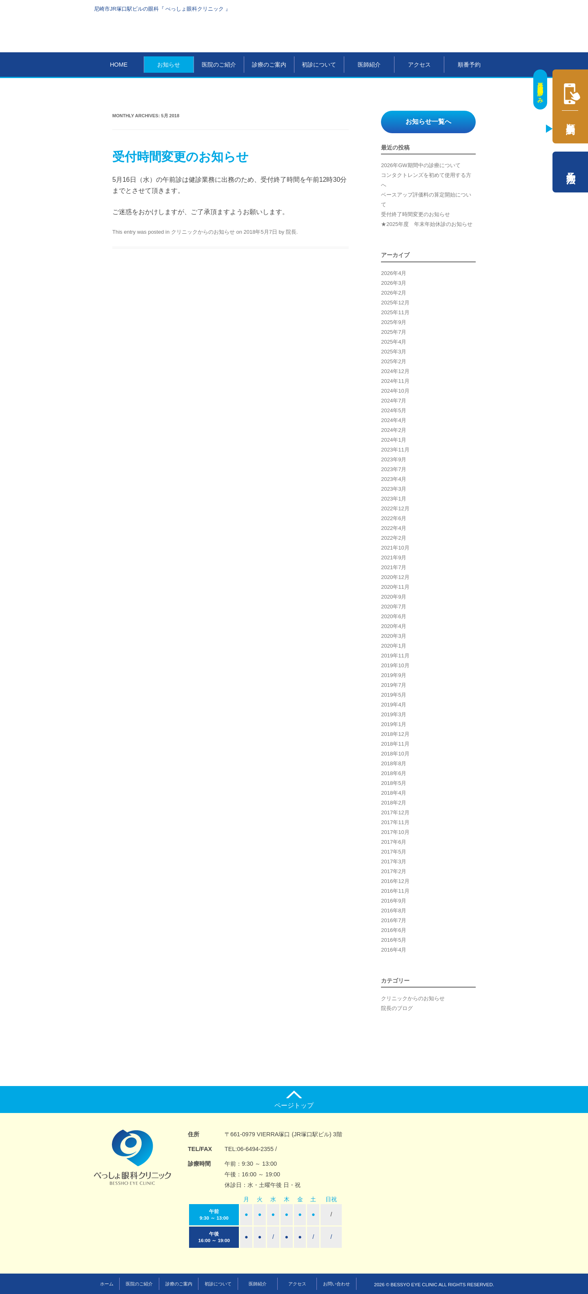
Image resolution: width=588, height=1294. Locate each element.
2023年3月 (393, 489)
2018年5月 (393, 783)
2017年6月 (393, 842)
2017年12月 (395, 812)
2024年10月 (395, 391)
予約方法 (570, 175)
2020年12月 (395, 577)
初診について (319, 64)
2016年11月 (395, 891)
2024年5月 (393, 410)
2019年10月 (395, 665)
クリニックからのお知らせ (203, 232)
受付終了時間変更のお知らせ (415, 214)
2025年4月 (393, 342)
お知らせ (168, 64)
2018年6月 (393, 773)
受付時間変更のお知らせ (180, 156)
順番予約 (469, 64)
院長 (291, 232)
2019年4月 (393, 705)
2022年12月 (395, 508)
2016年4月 (393, 950)
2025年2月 (393, 361)
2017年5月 (393, 852)
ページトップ (294, 1100)
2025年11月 (395, 312)
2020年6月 (393, 616)
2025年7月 (393, 332)
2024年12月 (395, 371)
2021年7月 (393, 567)
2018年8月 (393, 763)
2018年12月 (395, 734)
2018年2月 (393, 803)
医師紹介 (369, 64)
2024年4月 (393, 420)
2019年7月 (393, 685)
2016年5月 (393, 940)
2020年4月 (393, 626)
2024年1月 (393, 440)
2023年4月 (393, 479)
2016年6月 (393, 930)
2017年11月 (395, 822)
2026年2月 (393, 293)
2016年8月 (393, 910)
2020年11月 (395, 587)
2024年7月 (393, 401)
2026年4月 (393, 273)
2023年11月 (395, 450)
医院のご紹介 (219, 64)
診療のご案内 (269, 64)
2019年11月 (395, 656)
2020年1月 (393, 646)
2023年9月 (393, 459)
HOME (118, 64)
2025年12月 (395, 302)
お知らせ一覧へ (428, 121)
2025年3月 (393, 352)
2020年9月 (393, 597)
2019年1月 (393, 724)
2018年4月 (393, 793)
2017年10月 (395, 832)
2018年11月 (395, 744)
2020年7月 (393, 606)
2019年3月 (393, 714)
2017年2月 (393, 871)
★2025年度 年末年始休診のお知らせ (426, 224)
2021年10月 (395, 548)
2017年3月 (393, 861)
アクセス (419, 64)
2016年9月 (393, 901)
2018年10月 (395, 754)
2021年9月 (393, 557)
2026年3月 (393, 283)
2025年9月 (393, 322)
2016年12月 (395, 881)
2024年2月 (393, 430)
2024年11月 (395, 381)
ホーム (107, 1283)
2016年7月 (393, 920)
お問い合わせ (336, 1283)
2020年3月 (393, 636)
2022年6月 (393, 518)
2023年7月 (393, 469)
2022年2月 (393, 538)
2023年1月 (393, 499)
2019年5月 (393, 695)
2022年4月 (393, 528)
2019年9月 (393, 675)
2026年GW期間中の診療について (420, 165)
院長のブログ (397, 1008)
